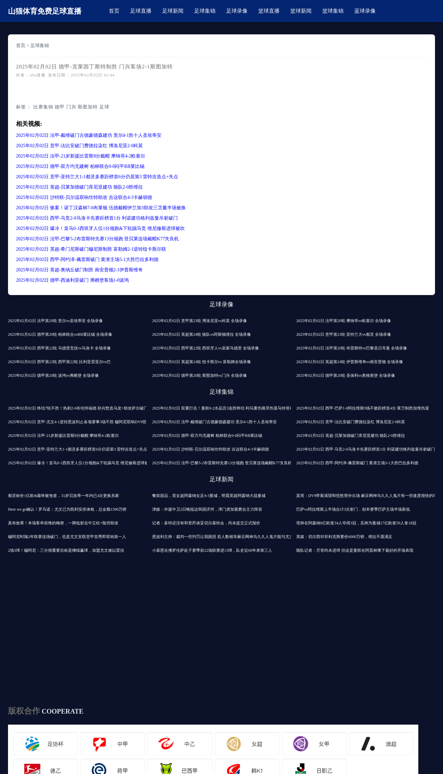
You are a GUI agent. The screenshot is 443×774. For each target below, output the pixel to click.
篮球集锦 (333, 11)
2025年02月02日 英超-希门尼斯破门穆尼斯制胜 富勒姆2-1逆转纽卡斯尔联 (91, 249)
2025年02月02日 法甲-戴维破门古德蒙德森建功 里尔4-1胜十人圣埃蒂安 (88, 135)
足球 (104, 106)
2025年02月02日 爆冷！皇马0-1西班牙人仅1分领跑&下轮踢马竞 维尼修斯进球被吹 (100, 228)
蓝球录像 (365, 11)
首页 (114, 11)
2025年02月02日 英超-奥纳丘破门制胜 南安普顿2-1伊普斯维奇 (79, 269)
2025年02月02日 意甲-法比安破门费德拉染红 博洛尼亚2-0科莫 (79, 145)
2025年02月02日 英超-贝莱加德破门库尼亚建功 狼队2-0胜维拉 (79, 187)
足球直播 (140, 11)
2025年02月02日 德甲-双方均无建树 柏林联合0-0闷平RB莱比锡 (80, 166)
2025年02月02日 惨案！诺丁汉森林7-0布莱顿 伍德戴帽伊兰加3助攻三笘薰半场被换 (101, 207)
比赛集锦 (43, 106)
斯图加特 (88, 106)
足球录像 (237, 11)
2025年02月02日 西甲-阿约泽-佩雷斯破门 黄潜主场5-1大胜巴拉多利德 (87, 259)
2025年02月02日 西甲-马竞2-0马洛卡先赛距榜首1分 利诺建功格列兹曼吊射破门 (97, 218)
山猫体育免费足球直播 (44, 11)
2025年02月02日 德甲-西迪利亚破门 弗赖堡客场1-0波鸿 (72, 280)
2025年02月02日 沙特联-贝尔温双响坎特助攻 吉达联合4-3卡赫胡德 (84, 197)
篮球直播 (269, 11)
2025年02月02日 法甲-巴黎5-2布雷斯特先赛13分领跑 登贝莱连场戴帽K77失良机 (97, 238)
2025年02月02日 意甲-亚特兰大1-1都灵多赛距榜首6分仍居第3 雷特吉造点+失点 (97, 176)
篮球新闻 (301, 11)
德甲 (60, 106)
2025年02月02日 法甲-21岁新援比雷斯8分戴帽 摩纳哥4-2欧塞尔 (80, 156)
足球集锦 (204, 11)
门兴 (71, 106)
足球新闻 (172, 11)
